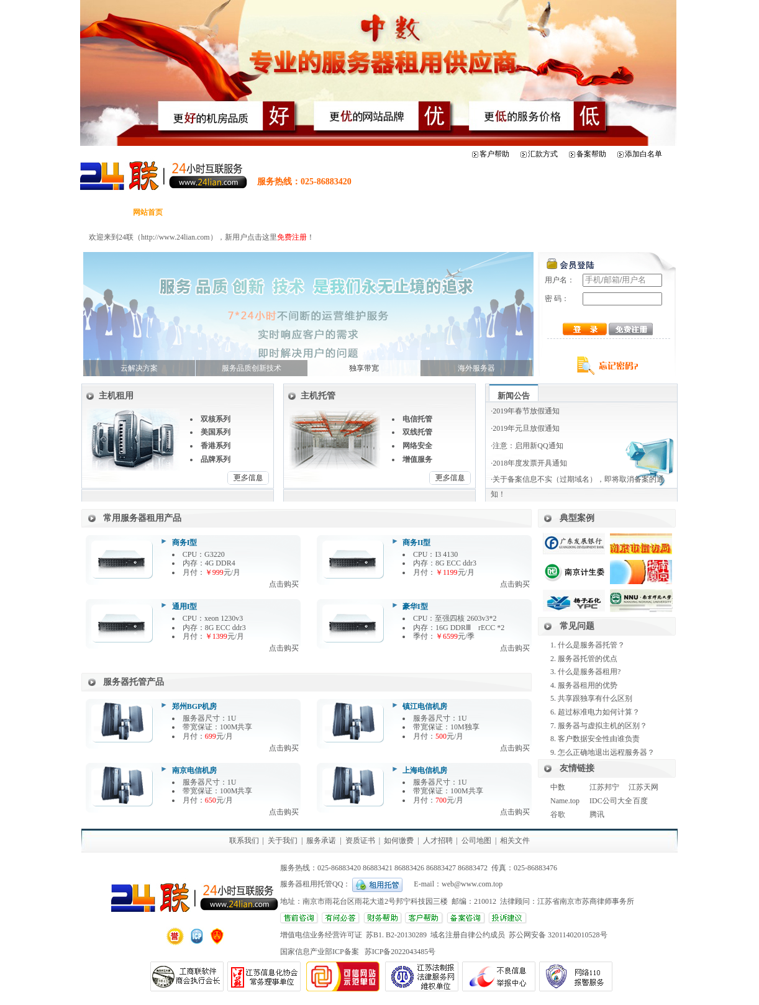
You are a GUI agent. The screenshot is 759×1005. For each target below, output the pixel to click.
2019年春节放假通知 (526, 411)
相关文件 (515, 840)
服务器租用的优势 (587, 685)
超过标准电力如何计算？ (599, 712)
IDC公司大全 (610, 800)
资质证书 (360, 840)
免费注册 (292, 237)
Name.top (564, 800)
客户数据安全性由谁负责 (599, 738)
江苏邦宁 (604, 787)
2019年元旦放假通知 (526, 428)
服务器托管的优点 (587, 658)
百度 (640, 800)
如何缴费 (399, 840)
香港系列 (215, 445)
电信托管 (417, 419)
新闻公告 (514, 395)
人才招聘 (438, 840)
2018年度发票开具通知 (530, 463)
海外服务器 (476, 368)
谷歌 (557, 814)
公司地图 (476, 840)
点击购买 (284, 584)
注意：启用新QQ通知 (528, 445)
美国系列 (215, 432)
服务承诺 (321, 840)
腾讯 (596, 814)
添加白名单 (643, 154)
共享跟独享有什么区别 (595, 698)
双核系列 (215, 419)
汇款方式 (543, 154)
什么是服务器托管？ (591, 645)
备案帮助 (591, 154)
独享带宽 (364, 368)
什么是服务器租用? (589, 671)
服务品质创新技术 (251, 368)
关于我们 (283, 840)
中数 (557, 787)
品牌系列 (215, 459)
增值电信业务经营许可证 (323, 935)
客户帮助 (494, 154)
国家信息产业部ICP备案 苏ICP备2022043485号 (357, 951)
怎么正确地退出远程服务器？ (606, 752)
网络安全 (417, 445)
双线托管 (417, 432)
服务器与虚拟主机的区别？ (602, 725)
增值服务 (417, 459)
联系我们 (244, 840)
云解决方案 (139, 368)
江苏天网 (643, 787)
